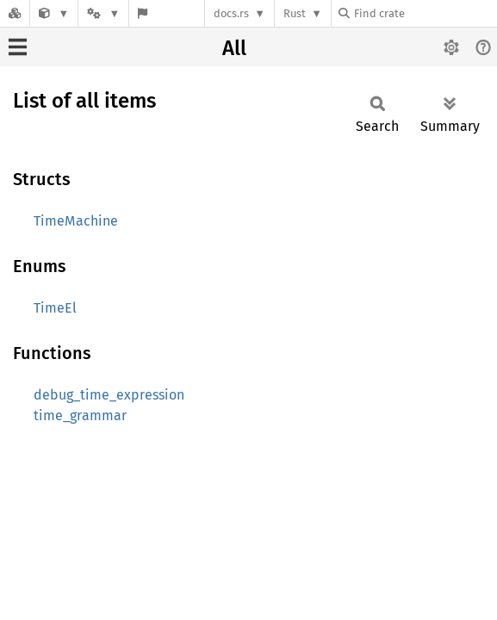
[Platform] (103, 13)
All (234, 48)
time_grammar (80, 415)
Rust (294, 13)
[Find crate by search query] (424, 13)
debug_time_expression (109, 395)
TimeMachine (76, 221)
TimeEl (55, 308)
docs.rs (231, 13)
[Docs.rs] (14, 13)
